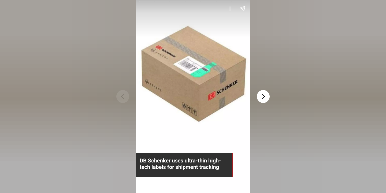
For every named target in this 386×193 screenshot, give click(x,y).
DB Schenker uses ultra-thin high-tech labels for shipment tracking (180, 163)
